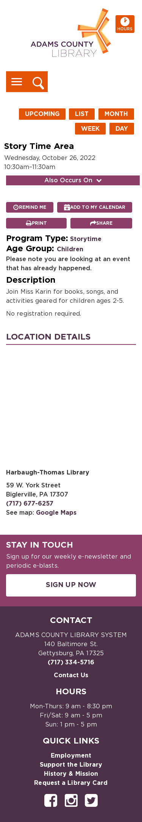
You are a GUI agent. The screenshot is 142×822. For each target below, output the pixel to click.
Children (70, 249)
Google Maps (56, 513)
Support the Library (71, 765)
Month (116, 114)
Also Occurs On (73, 180)
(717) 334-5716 (71, 662)
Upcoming (42, 114)
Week (90, 129)
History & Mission (71, 774)
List (82, 114)
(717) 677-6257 (29, 504)
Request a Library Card (71, 783)
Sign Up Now (71, 585)
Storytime (85, 239)
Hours (125, 24)
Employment (71, 756)
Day (121, 129)
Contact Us (71, 675)
